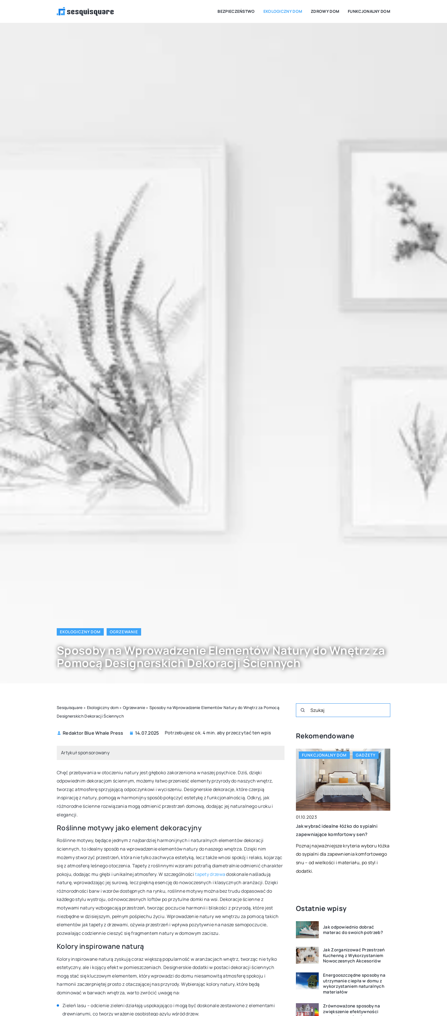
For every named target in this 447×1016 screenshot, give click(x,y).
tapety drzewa (210, 874)
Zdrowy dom (325, 11)
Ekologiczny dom (282, 11)
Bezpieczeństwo (236, 11)
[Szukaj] (303, 710)
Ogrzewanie (124, 631)
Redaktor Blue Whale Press (93, 733)
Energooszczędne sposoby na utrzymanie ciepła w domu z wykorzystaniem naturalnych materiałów (354, 983)
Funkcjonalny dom (369, 11)
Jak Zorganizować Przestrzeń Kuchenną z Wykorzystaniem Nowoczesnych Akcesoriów (354, 955)
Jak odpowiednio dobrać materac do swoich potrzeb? (353, 929)
